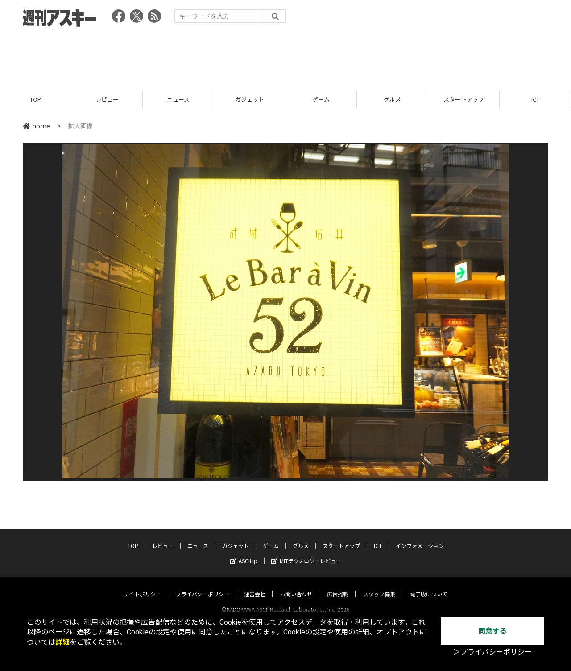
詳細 (62, 642)
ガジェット (249, 99)
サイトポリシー (142, 585)
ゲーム (321, 99)
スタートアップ (463, 99)
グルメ (392, 99)
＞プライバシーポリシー (492, 652)
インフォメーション (420, 537)
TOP (35, 99)
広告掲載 (337, 585)
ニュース (178, 99)
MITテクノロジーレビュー (306, 552)
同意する (492, 631)
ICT (535, 99)
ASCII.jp (243, 552)
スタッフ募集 (379, 585)
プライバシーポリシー (202, 585)
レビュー (107, 99)
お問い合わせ (296, 585)
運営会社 (254, 585)
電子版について (428, 585)
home (36, 125)
